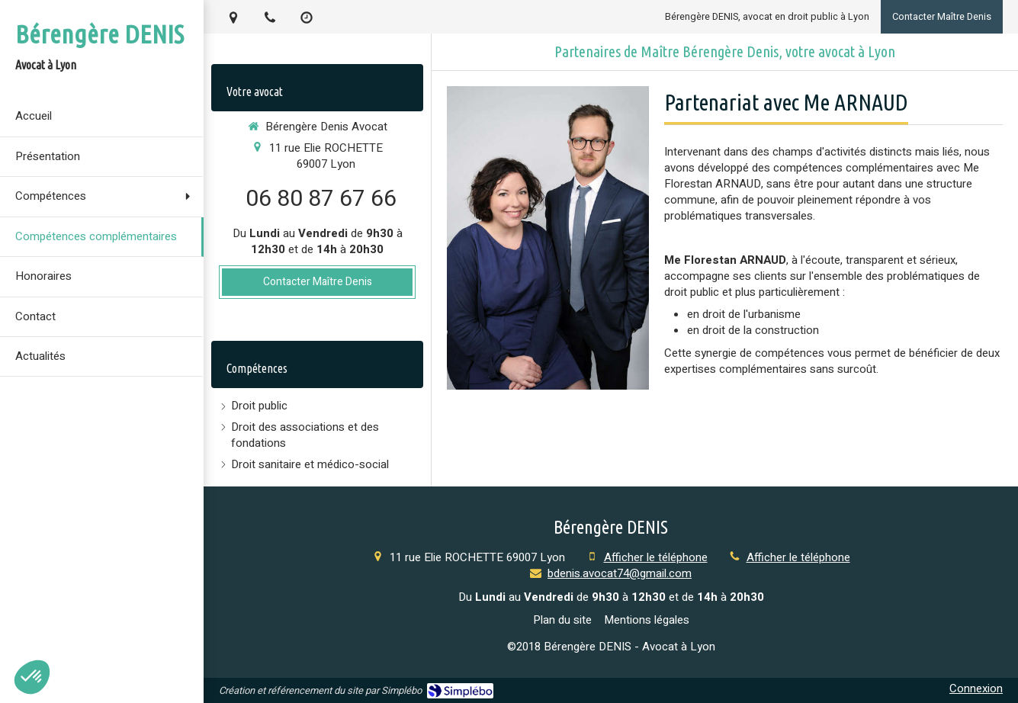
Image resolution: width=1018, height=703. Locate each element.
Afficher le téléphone (656, 558)
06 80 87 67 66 (321, 199)
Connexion (976, 688)
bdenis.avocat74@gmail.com (620, 573)
